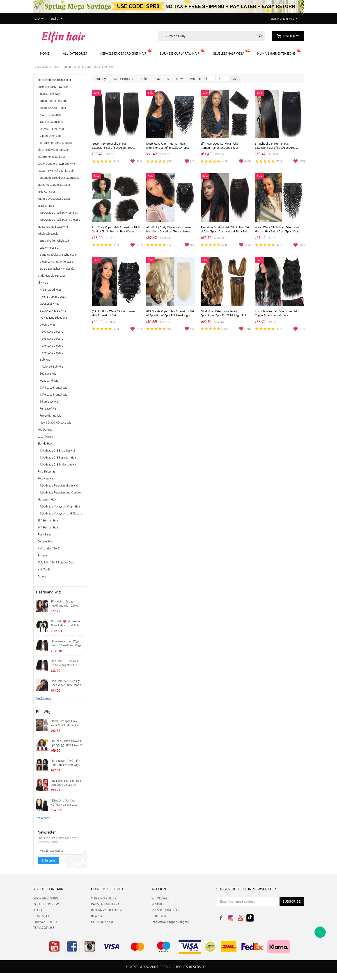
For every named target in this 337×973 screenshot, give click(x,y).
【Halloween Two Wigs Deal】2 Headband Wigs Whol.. (66, 645)
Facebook (220, 917)
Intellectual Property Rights (170, 922)
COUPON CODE (102, 922)
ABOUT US (40, 910)
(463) (224, 161)
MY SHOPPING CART (166, 910)
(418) (279, 161)
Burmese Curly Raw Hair (179, 53)
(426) (279, 245)
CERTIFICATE (160, 916)
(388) (116, 245)
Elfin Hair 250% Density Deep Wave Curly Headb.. (67, 683)
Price (195, 78)
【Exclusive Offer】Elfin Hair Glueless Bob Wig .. (65, 763)
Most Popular (123, 78)
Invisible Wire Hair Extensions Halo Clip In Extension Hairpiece (276, 313)
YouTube (240, 917)
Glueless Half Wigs (228, 53)
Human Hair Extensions (276, 53)
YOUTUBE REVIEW (46, 904)
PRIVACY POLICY (45, 922)
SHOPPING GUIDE (46, 898)
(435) (116, 161)
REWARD (97, 916)
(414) (224, 329)
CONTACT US (42, 916)
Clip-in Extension (104, 67)
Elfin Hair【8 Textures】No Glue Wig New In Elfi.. (66, 663)
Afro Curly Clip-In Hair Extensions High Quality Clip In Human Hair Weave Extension (116, 231)
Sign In (275, 19)
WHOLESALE (160, 898)
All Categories (75, 53)
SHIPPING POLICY (103, 898)
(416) (279, 329)
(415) (116, 329)
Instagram (230, 917)
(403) (170, 161)
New (179, 78)
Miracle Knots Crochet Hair (123, 53)
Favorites (162, 78)
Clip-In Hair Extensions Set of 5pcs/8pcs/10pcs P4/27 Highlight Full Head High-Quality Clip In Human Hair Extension (224, 317)
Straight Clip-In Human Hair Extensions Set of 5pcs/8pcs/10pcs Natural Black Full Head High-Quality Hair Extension (277, 150)
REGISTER (158, 904)
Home (44, 53)
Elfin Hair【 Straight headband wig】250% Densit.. (64, 606)
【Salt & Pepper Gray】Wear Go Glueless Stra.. (65, 723)
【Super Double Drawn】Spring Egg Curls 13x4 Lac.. (67, 743)
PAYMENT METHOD (105, 904)
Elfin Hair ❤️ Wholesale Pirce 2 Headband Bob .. (66, 623)
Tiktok (249, 917)
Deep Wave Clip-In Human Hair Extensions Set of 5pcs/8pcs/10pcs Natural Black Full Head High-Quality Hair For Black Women (169, 150)
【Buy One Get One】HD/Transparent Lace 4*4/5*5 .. (64, 805)
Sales (145, 78)
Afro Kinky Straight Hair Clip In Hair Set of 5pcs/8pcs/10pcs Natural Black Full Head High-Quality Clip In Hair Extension (225, 233)
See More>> (43, 698)
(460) (224, 245)
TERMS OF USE (43, 927)
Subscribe (48, 860)
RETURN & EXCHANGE (106, 910)
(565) (170, 245)
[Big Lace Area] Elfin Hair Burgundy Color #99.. (66, 783)
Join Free (288, 19)
